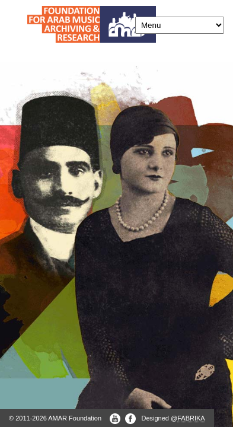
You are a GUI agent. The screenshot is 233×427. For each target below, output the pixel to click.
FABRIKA (191, 418)
